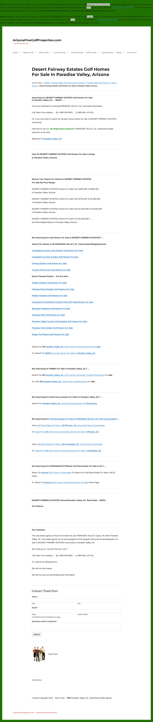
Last (79, 603)
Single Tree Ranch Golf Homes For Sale (50, 334)
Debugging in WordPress (123, 7)
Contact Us (132, 53)
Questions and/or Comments (44, 621)
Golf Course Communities (56, 472)
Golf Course (61, 381)
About (119, 53)
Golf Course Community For (73, 347)
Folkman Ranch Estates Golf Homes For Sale (53, 289)
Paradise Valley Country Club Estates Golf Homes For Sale (59, 321)
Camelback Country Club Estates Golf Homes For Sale (57, 250)
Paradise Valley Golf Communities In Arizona (68, 83)
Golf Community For (69, 403)
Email (35, 608)
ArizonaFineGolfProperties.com (37, 40)
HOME (46, 83)
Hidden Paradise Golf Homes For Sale (49, 296)
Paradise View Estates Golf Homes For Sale (52, 328)
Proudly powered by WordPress (46, 713)
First (33, 603)
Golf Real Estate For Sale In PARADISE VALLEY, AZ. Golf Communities (83, 419)
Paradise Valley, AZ (52, 139)
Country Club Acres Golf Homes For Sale (51, 270)
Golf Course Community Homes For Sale (66, 482)
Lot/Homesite (107, 53)
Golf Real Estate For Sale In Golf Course (69, 444)
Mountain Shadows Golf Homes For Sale (51, 308)
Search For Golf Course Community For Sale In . (67, 432)
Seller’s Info (43, 53)
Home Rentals (77, 53)
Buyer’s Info (28, 53)
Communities (60, 53)
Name (35, 597)
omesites (83, 381)
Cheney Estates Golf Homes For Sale (49, 263)
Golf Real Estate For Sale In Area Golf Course (71, 425)
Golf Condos (91, 53)
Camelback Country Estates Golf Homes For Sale (55, 257)
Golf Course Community (74, 375)
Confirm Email (82, 614)
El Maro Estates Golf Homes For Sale (49, 283)
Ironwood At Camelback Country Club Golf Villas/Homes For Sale (62, 302)
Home (15, 53)
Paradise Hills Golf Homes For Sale (48, 315)
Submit (37, 634)
